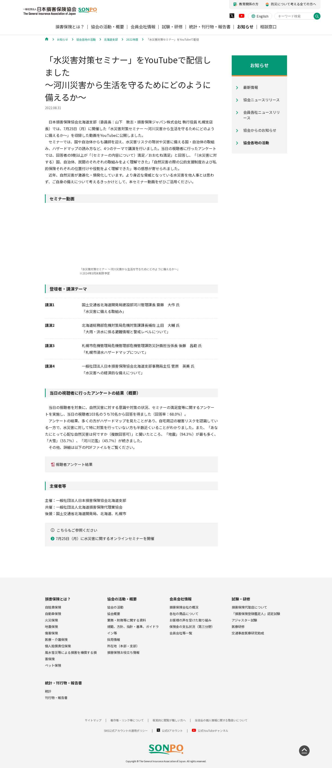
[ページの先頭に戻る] (304, 750)
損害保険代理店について (249, 607)
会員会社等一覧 (180, 633)
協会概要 (113, 613)
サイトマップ (93, 720)
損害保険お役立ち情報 (123, 652)
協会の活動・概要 (122, 599)
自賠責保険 (53, 607)
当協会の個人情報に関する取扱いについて (221, 720)
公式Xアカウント (172, 730)
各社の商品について (184, 613)
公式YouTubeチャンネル (213, 730)
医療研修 (238, 626)
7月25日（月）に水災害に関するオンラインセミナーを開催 (105, 538)
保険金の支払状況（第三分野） (192, 626)
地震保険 (51, 626)
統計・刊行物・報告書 (63, 683)
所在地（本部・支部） (123, 646)
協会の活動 (115, 607)
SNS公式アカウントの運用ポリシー (126, 730)
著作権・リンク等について (127, 720)
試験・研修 (241, 599)
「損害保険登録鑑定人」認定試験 (256, 613)
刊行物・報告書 (56, 697)
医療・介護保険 (56, 639)
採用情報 (113, 639)
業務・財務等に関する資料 (126, 620)
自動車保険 (53, 613)
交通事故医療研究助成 (248, 633)
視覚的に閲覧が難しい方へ (169, 720)
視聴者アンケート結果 (74, 464)
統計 (48, 691)
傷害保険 (51, 633)
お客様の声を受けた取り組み (190, 620)
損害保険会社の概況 (184, 607)
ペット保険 (53, 665)
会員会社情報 (180, 599)
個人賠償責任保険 (58, 646)
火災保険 (51, 620)
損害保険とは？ (58, 599)
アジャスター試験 (244, 620)
